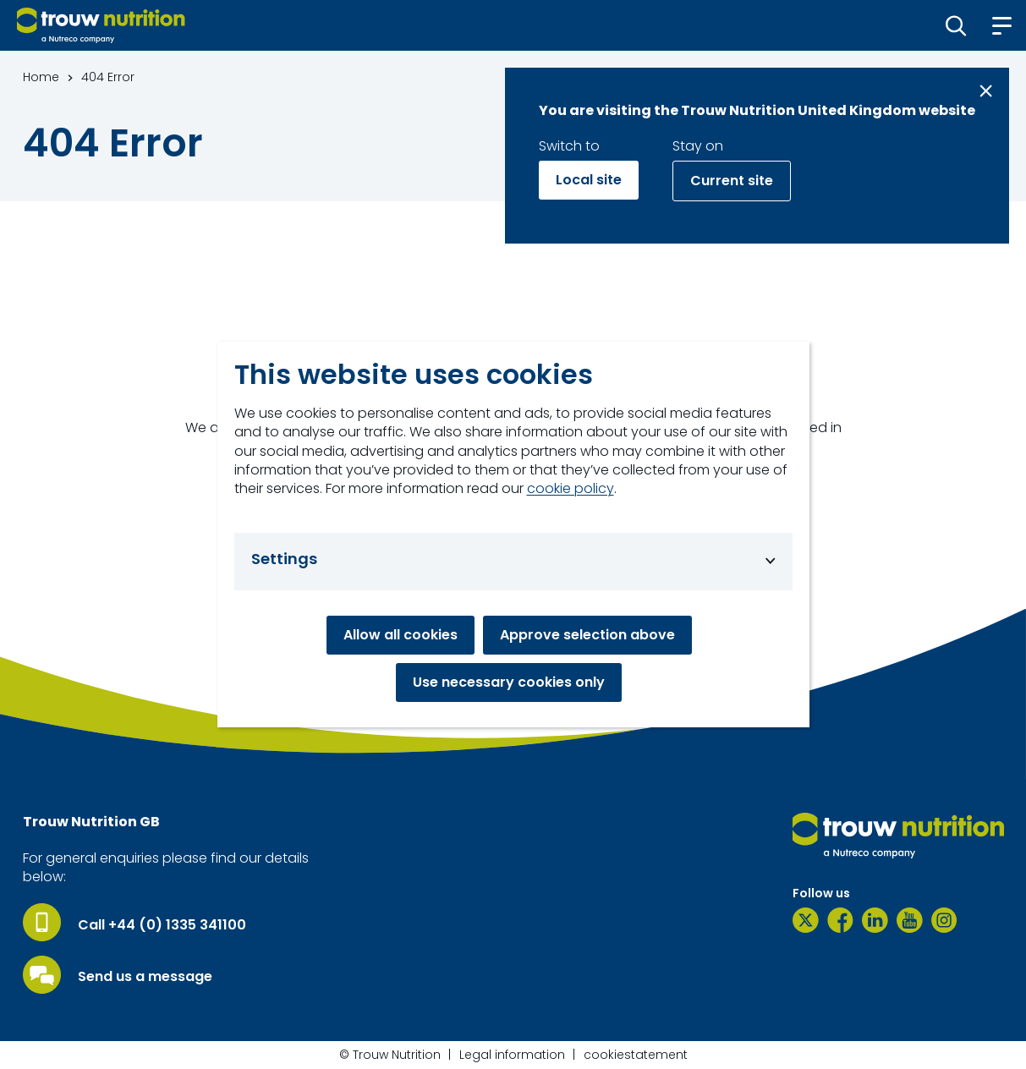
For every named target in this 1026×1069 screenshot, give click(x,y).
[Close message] (986, 91)
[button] (956, 25)
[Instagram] (944, 920)
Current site (731, 180)
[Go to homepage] (101, 25)
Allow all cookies (400, 634)
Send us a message (145, 977)
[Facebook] (840, 920)
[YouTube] (910, 920)
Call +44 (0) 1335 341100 (162, 925)
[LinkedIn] (875, 920)
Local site (589, 179)
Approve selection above (587, 634)
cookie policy (570, 489)
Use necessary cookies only (509, 682)
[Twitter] (806, 920)
